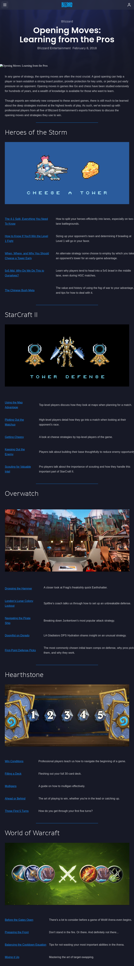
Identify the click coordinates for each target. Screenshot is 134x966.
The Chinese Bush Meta (20, 290)
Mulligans (11, 786)
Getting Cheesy (14, 437)
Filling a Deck (13, 773)
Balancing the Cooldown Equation (25, 944)
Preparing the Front (17, 932)
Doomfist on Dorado (17, 635)
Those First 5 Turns (17, 810)
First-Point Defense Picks (20, 650)
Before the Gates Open (19, 919)
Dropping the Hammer (18, 588)
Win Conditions (14, 761)
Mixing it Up (12, 957)
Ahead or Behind (15, 798)
